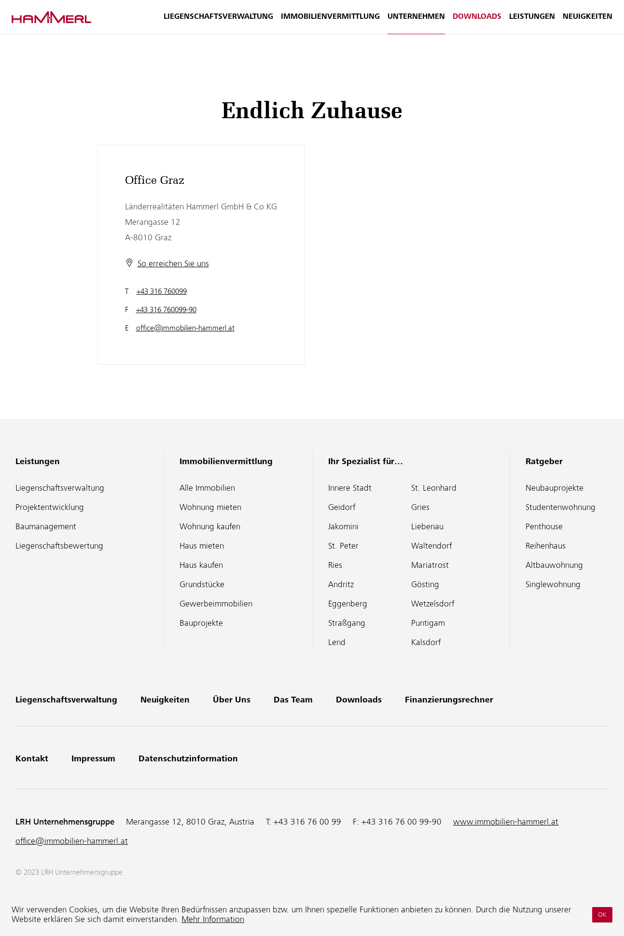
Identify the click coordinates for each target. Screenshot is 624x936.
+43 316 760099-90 (166, 309)
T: (303, 822)
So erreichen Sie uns (173, 264)
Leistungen (532, 22)
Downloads (477, 22)
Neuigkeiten (587, 22)
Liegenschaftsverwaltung (218, 22)
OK (602, 914)
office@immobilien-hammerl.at (185, 328)
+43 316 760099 (162, 291)
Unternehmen (416, 22)
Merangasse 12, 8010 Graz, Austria (190, 822)
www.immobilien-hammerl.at (505, 822)
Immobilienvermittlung (330, 22)
